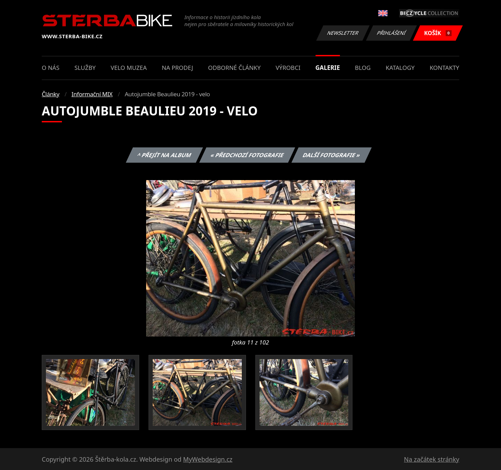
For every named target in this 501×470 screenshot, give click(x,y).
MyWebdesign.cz (207, 459)
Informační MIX (92, 94)
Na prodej (177, 68)
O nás (50, 68)
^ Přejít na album (164, 155)
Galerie (328, 68)
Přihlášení (391, 33)
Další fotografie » (331, 155)
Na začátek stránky (431, 459)
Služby (85, 68)
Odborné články (234, 68)
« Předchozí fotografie (247, 155)
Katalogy (400, 68)
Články (50, 94)
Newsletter (343, 33)
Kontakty (444, 68)
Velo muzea (129, 68)
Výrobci (288, 68)
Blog (363, 68)
